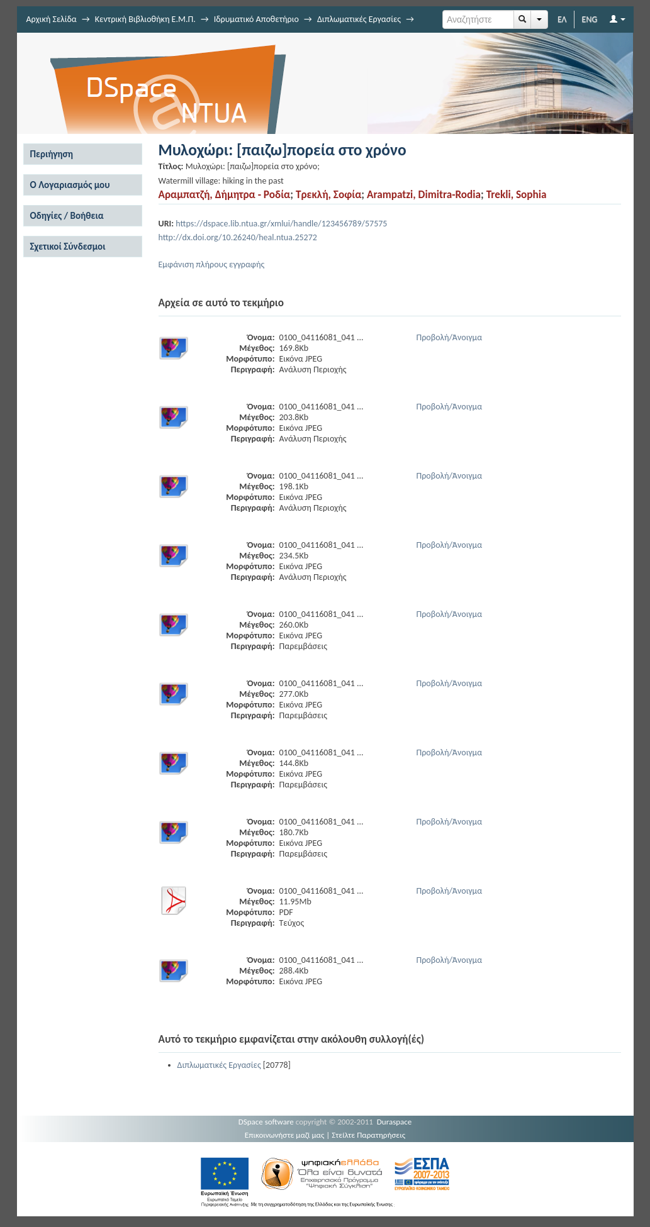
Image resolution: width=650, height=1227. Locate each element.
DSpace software (266, 1121)
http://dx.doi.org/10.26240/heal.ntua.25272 (238, 237)
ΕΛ (562, 19)
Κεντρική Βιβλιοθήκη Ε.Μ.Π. (145, 19)
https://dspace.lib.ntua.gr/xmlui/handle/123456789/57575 (281, 223)
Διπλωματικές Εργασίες (359, 19)
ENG (590, 19)
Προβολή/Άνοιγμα (450, 337)
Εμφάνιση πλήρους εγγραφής (212, 264)
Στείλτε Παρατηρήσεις (368, 1135)
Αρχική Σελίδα (51, 19)
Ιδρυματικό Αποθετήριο (256, 19)
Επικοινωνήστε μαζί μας (285, 1135)
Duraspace (394, 1121)
